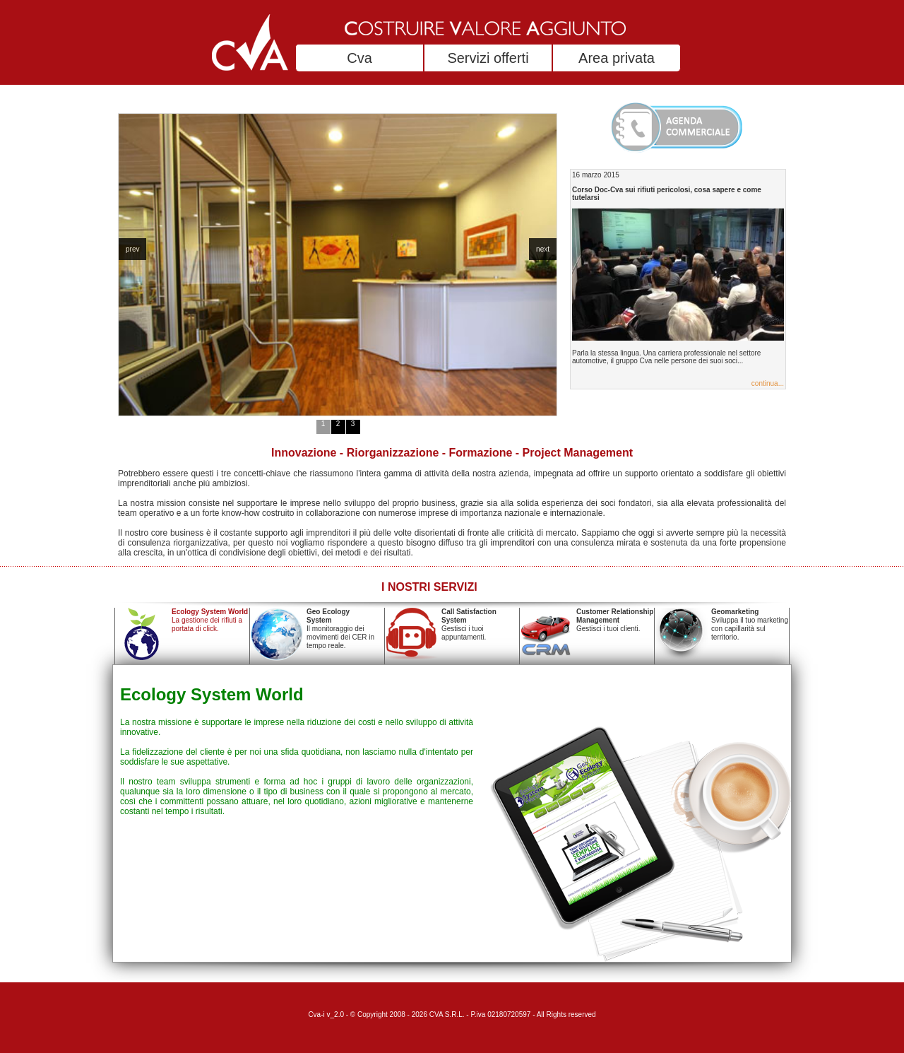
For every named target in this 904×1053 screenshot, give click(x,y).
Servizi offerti (487, 58)
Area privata (616, 58)
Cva (359, 58)
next (542, 249)
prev (132, 249)
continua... (767, 383)
